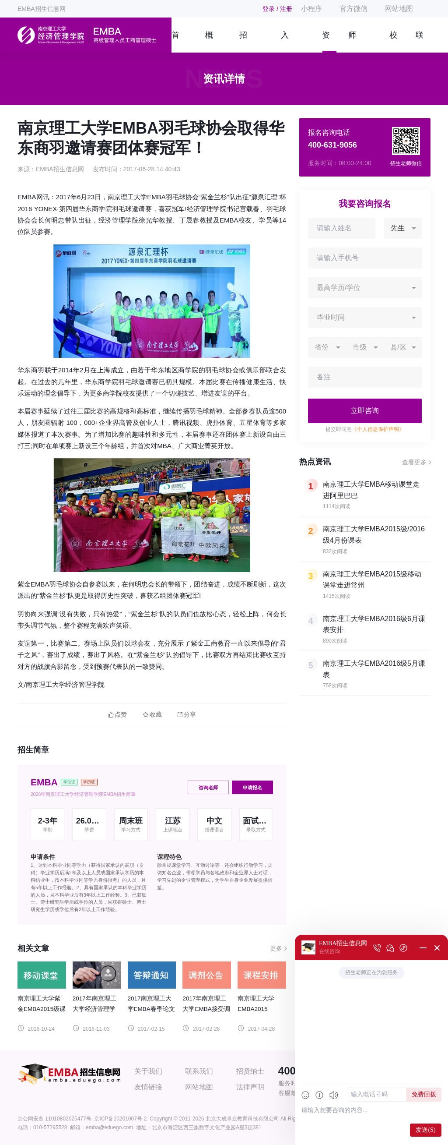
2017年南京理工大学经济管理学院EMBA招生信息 (96, 1009)
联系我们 (420, 42)
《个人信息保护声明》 (378, 429)
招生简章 (243, 42)
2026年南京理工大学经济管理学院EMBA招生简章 (83, 794)
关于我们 (148, 1071)
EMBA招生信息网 (42, 8)
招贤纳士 (250, 1071)
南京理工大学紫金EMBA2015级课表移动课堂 (42, 1009)
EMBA (44, 782)
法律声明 (250, 1087)
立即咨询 (365, 410)
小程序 (311, 8)
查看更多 (414, 462)
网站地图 (399, 8)
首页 (175, 42)
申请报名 (252, 787)
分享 (187, 714)
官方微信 (354, 8)
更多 (276, 948)
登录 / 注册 (277, 8)
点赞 (117, 714)
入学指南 (285, 42)
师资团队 (352, 42)
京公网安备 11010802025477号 (54, 1119)
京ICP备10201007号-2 (120, 1119)
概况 (209, 42)
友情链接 (148, 1087)
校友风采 (393, 42)
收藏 (152, 714)
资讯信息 (326, 42)
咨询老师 (208, 787)
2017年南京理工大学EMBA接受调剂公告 (206, 1009)
